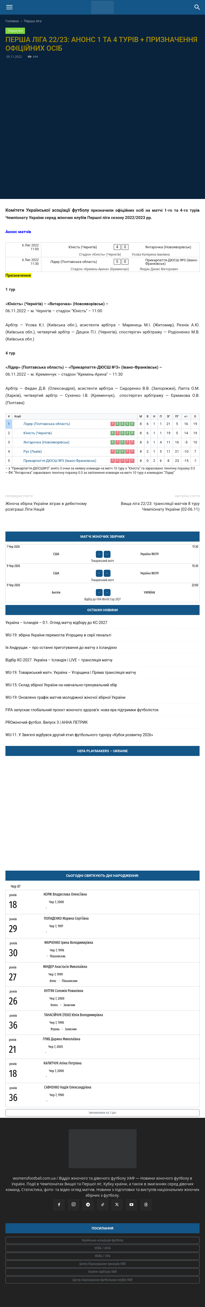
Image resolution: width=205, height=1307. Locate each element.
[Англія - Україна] (102, 592)
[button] (9, 7)
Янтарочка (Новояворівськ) (46, 442)
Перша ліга (33, 21)
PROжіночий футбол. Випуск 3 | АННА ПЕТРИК (46, 722)
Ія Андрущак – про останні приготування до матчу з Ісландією (61, 647)
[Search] (197, 7)
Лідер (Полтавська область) (46, 424)
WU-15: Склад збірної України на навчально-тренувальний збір (61, 685)
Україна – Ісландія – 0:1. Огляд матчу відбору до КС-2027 (56, 622)
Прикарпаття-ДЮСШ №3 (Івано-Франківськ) (59, 461)
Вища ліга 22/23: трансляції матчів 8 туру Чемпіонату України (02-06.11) (160, 506)
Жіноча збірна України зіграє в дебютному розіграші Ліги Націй (46, 506)
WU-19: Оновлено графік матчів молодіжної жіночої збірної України (65, 697)
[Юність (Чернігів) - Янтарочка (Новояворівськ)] (102, 250)
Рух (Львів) (32, 451)
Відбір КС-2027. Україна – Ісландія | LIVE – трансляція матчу (58, 660)
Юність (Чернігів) (37, 433)
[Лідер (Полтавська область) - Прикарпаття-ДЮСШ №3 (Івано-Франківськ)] (102, 264)
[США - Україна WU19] (102, 554)
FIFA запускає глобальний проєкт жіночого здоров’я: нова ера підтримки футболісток (82, 710)
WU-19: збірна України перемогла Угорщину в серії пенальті (58, 635)
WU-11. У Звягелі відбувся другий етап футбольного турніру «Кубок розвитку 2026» (79, 735)
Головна (12, 21)
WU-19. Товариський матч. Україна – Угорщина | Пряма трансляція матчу (70, 672)
